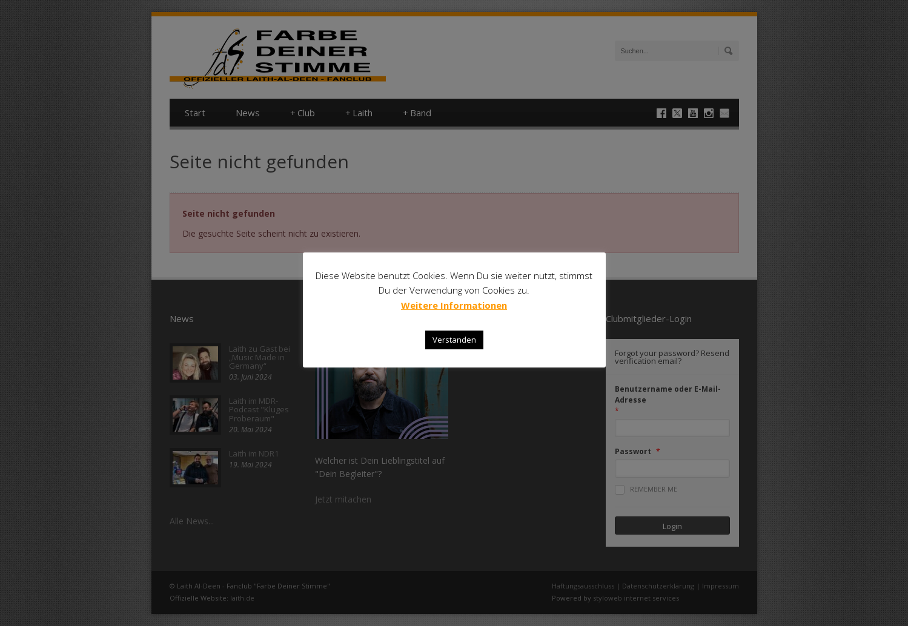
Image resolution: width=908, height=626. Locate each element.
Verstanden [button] (454, 339)
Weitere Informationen (454, 305)
